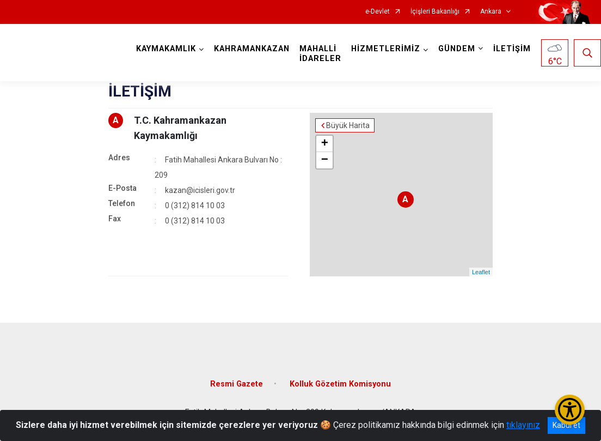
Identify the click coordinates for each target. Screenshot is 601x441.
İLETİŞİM (512, 48)
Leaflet (481, 272)
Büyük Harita (348, 125)
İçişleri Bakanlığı (434, 11)
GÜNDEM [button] (456, 48)
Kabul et (566, 425)
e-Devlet (377, 11)
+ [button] (324, 144)
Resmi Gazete (236, 384)
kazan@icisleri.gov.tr (200, 190)
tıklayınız (523, 425)
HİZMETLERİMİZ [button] (385, 48)
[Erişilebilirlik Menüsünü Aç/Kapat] (570, 410)
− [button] (324, 160)
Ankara (490, 11)
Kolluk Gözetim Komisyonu (340, 384)
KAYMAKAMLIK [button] (166, 48)
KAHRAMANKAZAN (252, 48)
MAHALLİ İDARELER (320, 53)
